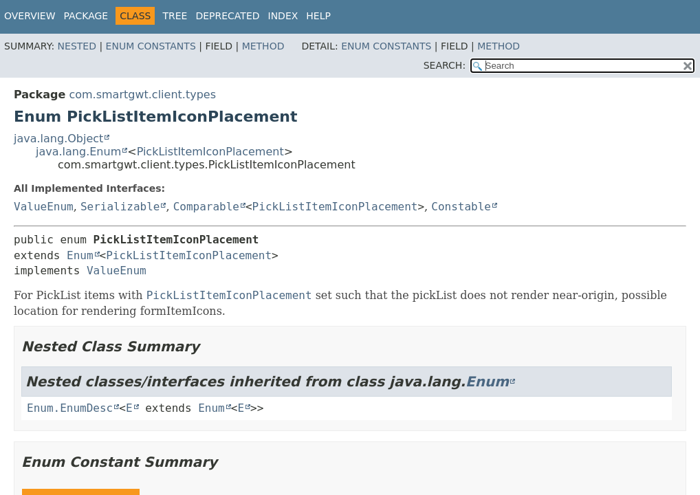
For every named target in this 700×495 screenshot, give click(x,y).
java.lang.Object (58, 138)
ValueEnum (44, 206)
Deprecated (227, 15)
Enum (80, 255)
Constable (461, 206)
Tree (174, 15)
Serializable (120, 206)
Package (86, 15)
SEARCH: (445, 65)
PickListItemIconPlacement (210, 151)
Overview (30, 15)
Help (318, 15)
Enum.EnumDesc (70, 408)
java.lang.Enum (78, 151)
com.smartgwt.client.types (142, 94)
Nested (77, 46)
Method (263, 46)
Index (283, 15)
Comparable (206, 206)
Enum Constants (151, 46)
